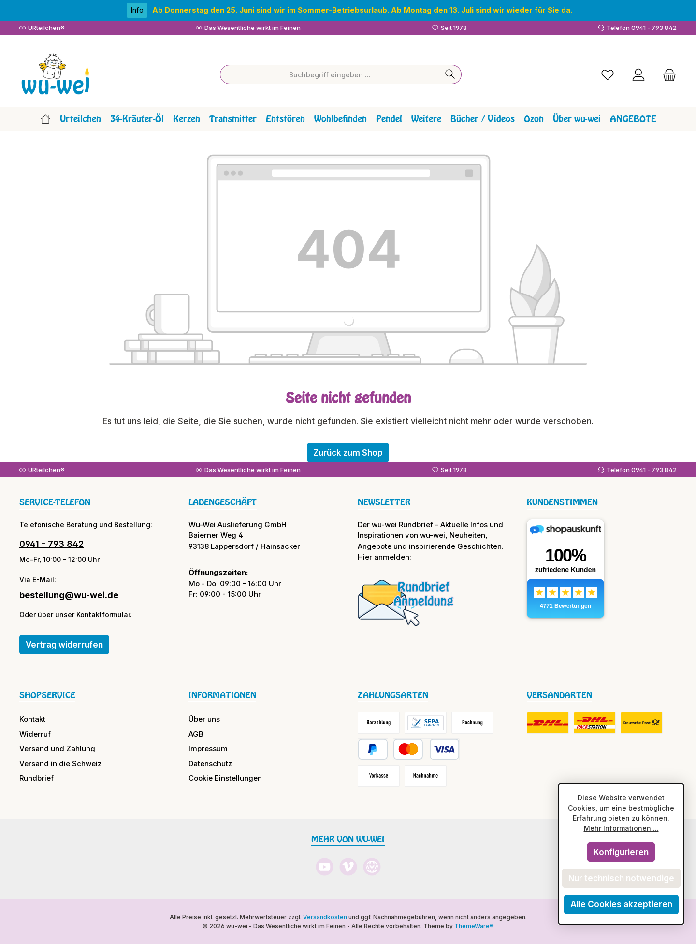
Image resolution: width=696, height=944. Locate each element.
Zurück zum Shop (348, 452)
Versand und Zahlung (57, 747)
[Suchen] (450, 74)
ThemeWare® (474, 925)
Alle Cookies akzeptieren (621, 904)
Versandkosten (325, 916)
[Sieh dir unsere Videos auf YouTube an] (324, 866)
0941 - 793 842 (51, 543)
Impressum (208, 747)
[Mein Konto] (638, 74)
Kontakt (32, 718)
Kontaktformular (103, 613)
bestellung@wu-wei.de (68, 594)
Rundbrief (36, 777)
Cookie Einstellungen (225, 777)
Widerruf (35, 733)
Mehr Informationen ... (621, 828)
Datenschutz (210, 762)
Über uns (204, 718)
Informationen (222, 694)
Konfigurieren (621, 852)
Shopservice (47, 694)
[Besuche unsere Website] (372, 866)
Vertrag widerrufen (64, 644)
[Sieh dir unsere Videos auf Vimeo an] (348, 866)
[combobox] (329, 74)
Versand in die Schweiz (60, 762)
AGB (195, 733)
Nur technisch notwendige (621, 878)
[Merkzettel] (607, 74)
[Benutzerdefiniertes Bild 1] (406, 601)
